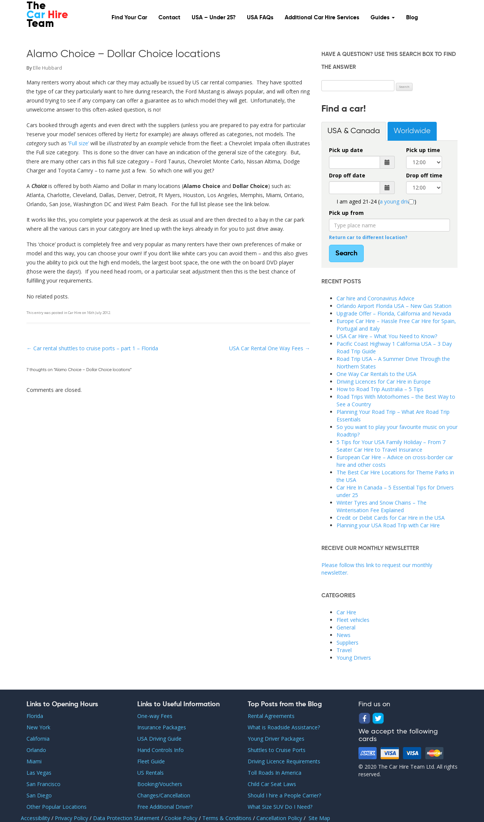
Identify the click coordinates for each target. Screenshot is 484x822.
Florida (34, 715)
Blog (412, 17)
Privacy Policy (72, 818)
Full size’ (79, 143)
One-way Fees (154, 715)
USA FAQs (260, 17)
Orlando (36, 750)
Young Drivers (354, 657)
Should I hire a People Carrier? (284, 795)
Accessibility (35, 818)
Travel (344, 650)
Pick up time (423, 150)
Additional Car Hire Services (322, 17)
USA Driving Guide (159, 738)
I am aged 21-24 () (376, 201)
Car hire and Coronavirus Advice (375, 298)
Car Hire (74, 312)
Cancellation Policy (280, 818)
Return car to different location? (368, 237)
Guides (383, 17)
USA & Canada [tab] (353, 131)
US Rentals (150, 772)
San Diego (39, 795)
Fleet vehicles (353, 619)
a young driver (397, 201)
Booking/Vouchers (159, 784)
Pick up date (346, 150)
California (38, 738)
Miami (34, 761)
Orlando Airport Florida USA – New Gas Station (394, 305)
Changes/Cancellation (163, 795)
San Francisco (43, 784)
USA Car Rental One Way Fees (269, 348)
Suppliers (347, 642)
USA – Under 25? (214, 17)
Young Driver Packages (276, 738)
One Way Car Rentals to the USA (376, 374)
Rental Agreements (271, 715)
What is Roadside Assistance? (284, 727)
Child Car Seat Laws (272, 784)
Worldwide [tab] (412, 131)
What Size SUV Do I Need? (280, 806)
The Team (47, 15)
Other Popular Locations (56, 806)
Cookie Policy (181, 818)
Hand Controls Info (160, 750)
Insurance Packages (161, 727)
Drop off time (424, 175)
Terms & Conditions (226, 818)
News (344, 635)
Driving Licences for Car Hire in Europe (384, 381)
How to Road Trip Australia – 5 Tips (380, 389)
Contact (169, 17)
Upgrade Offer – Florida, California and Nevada (394, 313)
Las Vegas (38, 772)
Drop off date (347, 175)
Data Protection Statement (127, 818)
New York (38, 727)
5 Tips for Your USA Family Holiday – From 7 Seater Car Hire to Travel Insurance (391, 445)
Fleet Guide (151, 761)
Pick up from (346, 212)
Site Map (319, 818)
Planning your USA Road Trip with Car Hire (388, 525)
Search (346, 253)
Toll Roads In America (274, 772)
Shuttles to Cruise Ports (277, 750)
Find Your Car (129, 17)
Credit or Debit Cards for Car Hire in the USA (391, 517)
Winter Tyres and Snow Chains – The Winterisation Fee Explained (382, 506)
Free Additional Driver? (164, 806)
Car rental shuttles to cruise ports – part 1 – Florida (92, 348)
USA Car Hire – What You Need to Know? (387, 336)
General (346, 627)
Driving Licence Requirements (284, 761)
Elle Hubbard (47, 68)
